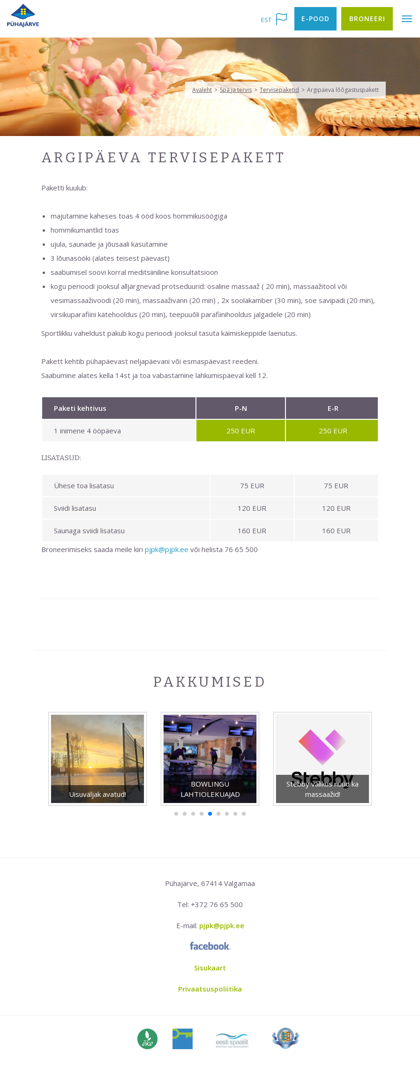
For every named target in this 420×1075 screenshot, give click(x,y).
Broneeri (367, 18)
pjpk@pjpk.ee (166, 549)
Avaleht (202, 90)
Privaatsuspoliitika (210, 988)
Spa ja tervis (236, 90)
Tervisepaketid (279, 90)
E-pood (315, 18)
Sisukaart (210, 967)
